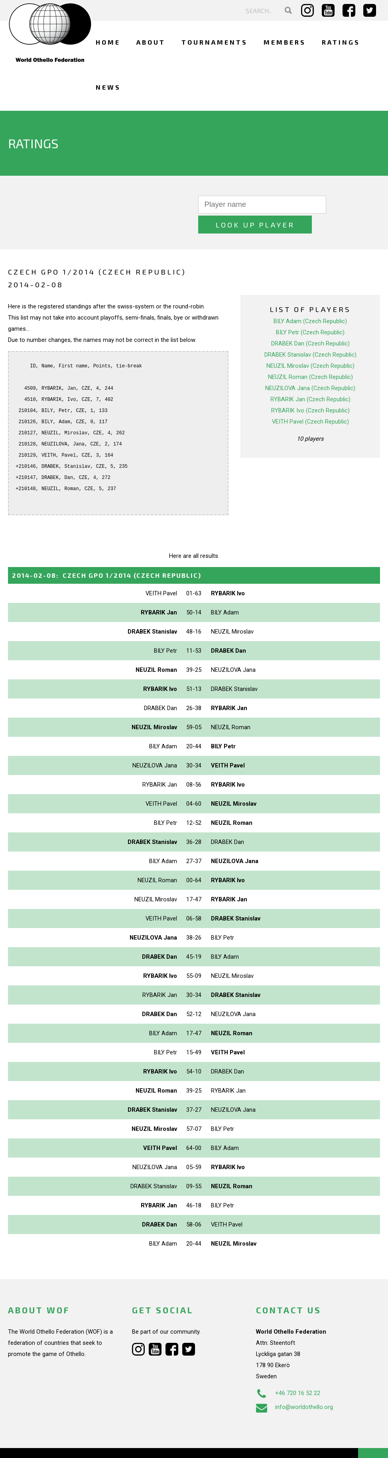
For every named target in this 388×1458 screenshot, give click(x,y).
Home (108, 42)
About (150, 42)
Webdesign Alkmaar (57, 1443)
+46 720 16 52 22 (288, 1373)
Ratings (341, 42)
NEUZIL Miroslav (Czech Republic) (310, 345)
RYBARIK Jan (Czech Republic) (310, 379)
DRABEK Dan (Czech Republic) (310, 323)
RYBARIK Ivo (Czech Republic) (310, 390)
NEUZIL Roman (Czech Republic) (310, 357)
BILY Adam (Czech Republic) (310, 301)
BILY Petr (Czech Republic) (310, 312)
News (108, 87)
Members (285, 42)
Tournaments (214, 42)
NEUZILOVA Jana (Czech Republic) (310, 368)
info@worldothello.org (294, 1387)
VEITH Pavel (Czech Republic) (310, 401)
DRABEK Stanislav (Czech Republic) (310, 334)
